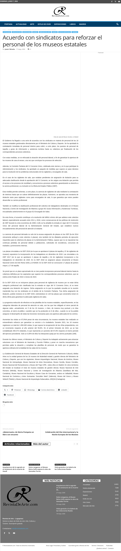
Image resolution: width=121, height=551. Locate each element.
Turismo (74, 32)
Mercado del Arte (45, 32)
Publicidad (109, 545)
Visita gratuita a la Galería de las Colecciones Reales (65, 468)
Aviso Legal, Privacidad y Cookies (56, 545)
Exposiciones (60, 24)
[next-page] (77, 444)
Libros (73, 24)
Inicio (4, 29)
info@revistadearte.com (20, 528)
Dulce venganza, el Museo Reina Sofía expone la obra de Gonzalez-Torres (40, 469)
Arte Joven (86, 502)
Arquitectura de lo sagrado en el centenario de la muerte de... (67, 487)
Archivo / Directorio (97, 545)
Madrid (82, 24)
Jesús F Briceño (10, 49)
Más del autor (40, 443)
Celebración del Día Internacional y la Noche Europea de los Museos (61, 433)
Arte (32, 24)
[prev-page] (74, 444)
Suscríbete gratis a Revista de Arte (79, 545)
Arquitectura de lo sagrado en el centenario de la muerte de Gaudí (14, 469)
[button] (117, 24)
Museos (54, 32)
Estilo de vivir (44, 24)
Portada (8, 24)
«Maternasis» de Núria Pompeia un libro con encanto (18, 433)
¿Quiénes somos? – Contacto (105, 548)
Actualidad (21, 24)
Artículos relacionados (17, 443)
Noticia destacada (64, 32)
